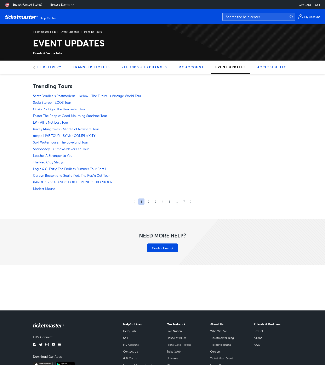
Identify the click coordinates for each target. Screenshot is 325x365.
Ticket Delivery (45, 67)
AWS (257, 345)
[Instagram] (47, 345)
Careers (215, 351)
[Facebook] (34, 345)
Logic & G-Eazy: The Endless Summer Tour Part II (70, 169)
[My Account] (309, 16)
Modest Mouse (44, 188)
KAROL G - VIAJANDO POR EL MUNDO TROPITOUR (72, 182)
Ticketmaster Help (44, 32)
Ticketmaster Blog (222, 338)
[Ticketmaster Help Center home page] (31, 16)
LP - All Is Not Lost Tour (50, 122)
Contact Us (130, 351)
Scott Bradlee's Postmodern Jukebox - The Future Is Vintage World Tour (87, 96)
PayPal (258, 331)
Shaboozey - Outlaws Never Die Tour (61, 149)
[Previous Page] (134, 201)
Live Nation (174, 331)
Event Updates (70, 32)
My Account (191, 67)
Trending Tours (93, 32)
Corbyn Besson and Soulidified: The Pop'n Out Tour (71, 175)
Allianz (258, 338)
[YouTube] (53, 345)
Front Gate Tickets (179, 345)
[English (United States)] (23, 5)
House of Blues (176, 338)
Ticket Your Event (221, 358)
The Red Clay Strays (48, 162)
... (177, 201)
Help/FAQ (129, 331)
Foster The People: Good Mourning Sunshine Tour (70, 115)
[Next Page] (191, 201)
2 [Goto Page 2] (148, 201)
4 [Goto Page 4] (162, 201)
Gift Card (305, 5)
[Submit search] (291, 17)
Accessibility (271, 67)
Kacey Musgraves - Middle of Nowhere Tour (66, 129)
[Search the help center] (258, 17)
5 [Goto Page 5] (169, 201)
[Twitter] (40, 345)
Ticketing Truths (220, 345)
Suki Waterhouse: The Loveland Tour (60, 142)
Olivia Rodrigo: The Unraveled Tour (59, 109)
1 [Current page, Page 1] (141, 201)
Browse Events (62, 4)
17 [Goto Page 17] (183, 201)
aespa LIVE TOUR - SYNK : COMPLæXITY (64, 135)
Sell (317, 5)
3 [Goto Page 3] (155, 201)
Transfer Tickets (91, 67)
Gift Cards (130, 358)
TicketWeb (174, 351)
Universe (172, 358)
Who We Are (218, 331)
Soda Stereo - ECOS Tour (52, 102)
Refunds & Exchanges (144, 67)
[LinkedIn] (59, 345)
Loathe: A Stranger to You (52, 155)
